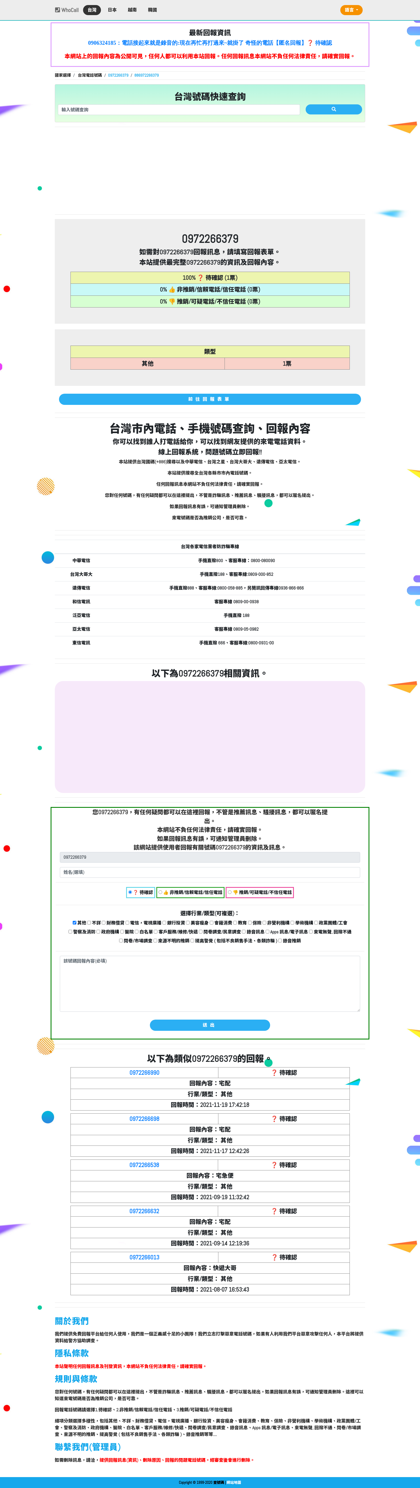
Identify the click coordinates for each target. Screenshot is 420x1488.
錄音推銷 (289, 941)
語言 (350, 10)
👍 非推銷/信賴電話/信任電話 (191, 892)
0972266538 (144, 1165)
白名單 (144, 932)
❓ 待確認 (140, 892)
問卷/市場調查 (135, 941)
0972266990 (144, 1072)
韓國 (152, 10)
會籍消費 (221, 923)
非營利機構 (276, 923)
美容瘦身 (197, 923)
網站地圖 (233, 1482)
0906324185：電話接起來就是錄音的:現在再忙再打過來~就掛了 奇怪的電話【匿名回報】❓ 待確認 (210, 43)
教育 (240, 923)
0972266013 (144, 1257)
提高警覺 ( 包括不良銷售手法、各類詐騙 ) (233, 941)
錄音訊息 (253, 932)
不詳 (94, 923)
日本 (112, 10)
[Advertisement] (210, 171)
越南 (132, 10)
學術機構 (302, 923)
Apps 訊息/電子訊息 (287, 932)
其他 (79, 923)
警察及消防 (82, 932)
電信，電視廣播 (144, 923)
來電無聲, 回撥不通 (330, 932)
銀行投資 (173, 923)
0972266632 (144, 1211)
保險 (255, 923)
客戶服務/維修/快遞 (176, 932)
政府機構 (107, 932)
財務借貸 (113, 923)
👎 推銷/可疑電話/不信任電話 (260, 892)
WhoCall (67, 10)
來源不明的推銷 (172, 941)
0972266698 (144, 1119)
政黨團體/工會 (331, 923)
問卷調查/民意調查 (220, 932)
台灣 (92, 10)
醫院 (127, 932)
